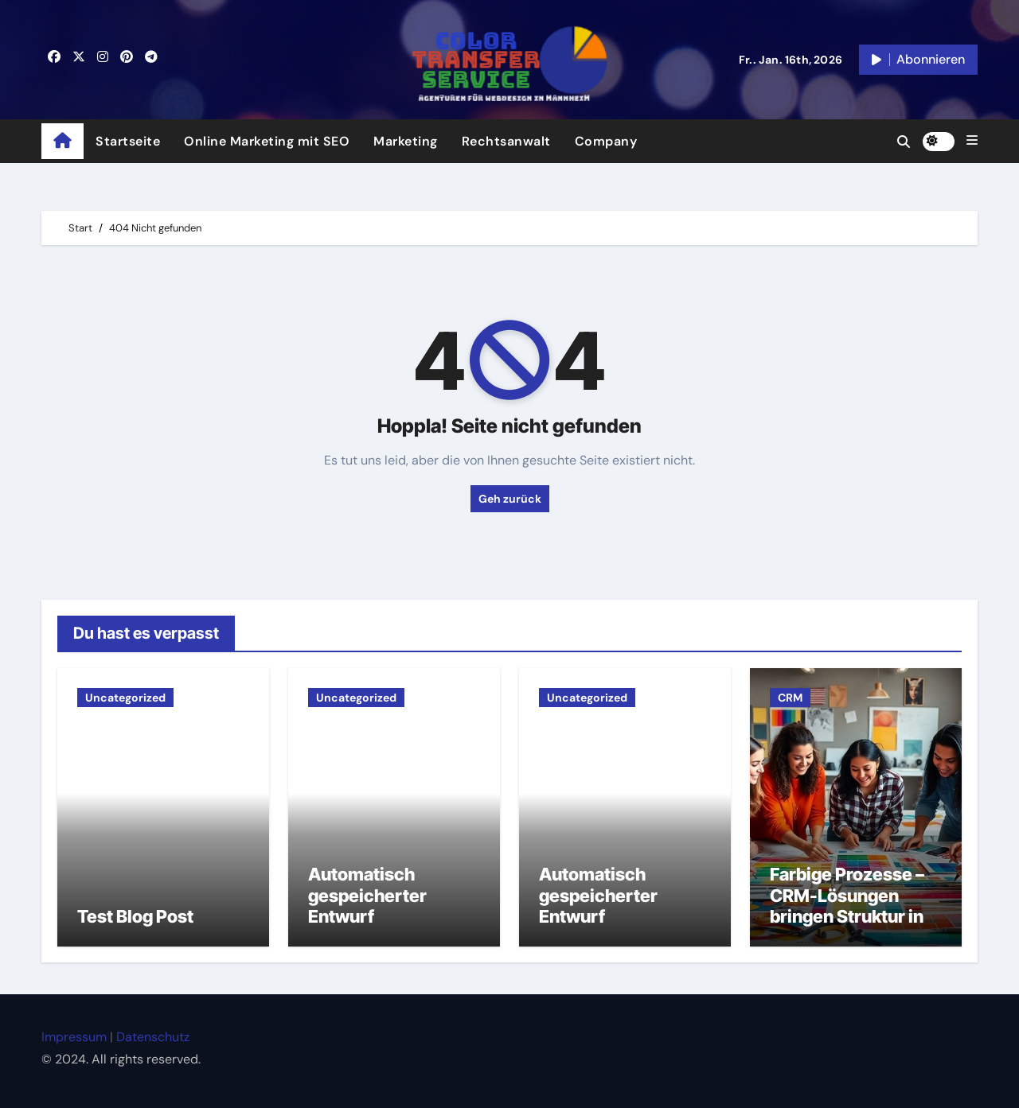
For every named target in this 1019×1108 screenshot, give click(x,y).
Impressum (74, 1036)
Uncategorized (125, 697)
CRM (790, 697)
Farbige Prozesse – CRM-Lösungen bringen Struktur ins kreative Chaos (851, 905)
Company (606, 141)
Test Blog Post (135, 916)
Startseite (128, 141)
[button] (972, 141)
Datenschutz (152, 1036)
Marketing (405, 141)
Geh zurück (509, 499)
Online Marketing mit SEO (266, 141)
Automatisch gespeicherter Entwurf (367, 895)
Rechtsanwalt (506, 141)
